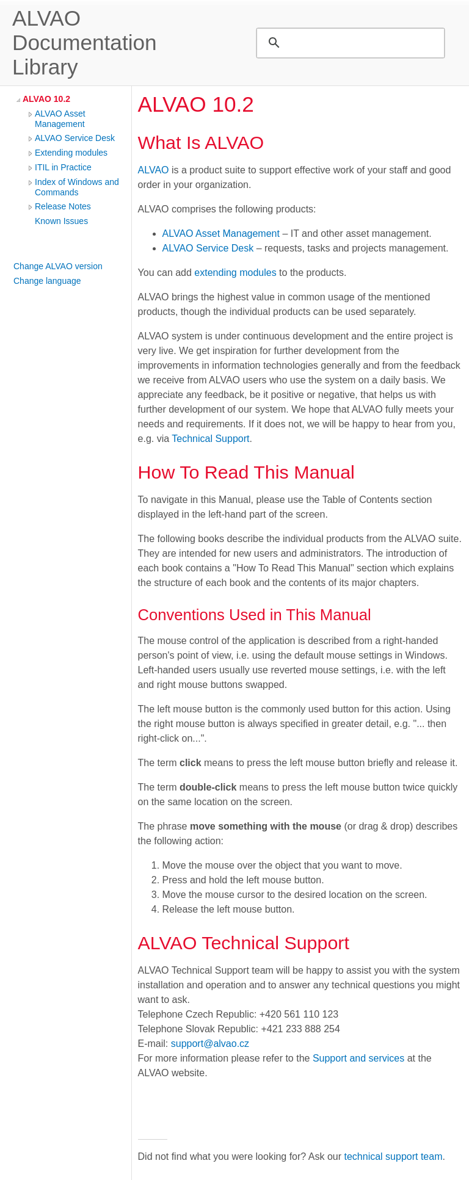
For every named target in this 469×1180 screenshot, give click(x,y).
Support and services (358, 1058)
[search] (348, 42)
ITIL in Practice (63, 167)
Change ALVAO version (58, 266)
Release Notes (63, 206)
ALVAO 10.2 (46, 99)
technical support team (393, 1156)
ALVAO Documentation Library (84, 42)
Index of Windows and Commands (77, 187)
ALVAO (153, 170)
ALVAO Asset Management (60, 119)
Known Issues (61, 221)
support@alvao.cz (210, 1043)
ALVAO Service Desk (75, 138)
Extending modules (71, 152)
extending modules (235, 272)
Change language (47, 281)
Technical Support (210, 438)
